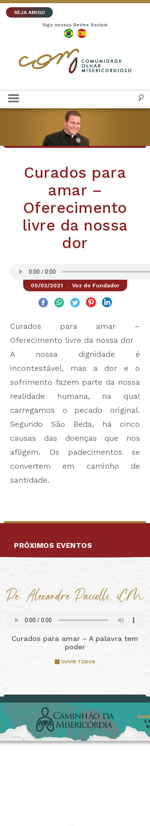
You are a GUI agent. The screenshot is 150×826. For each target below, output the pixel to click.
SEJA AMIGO (29, 12)
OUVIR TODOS (78, 662)
